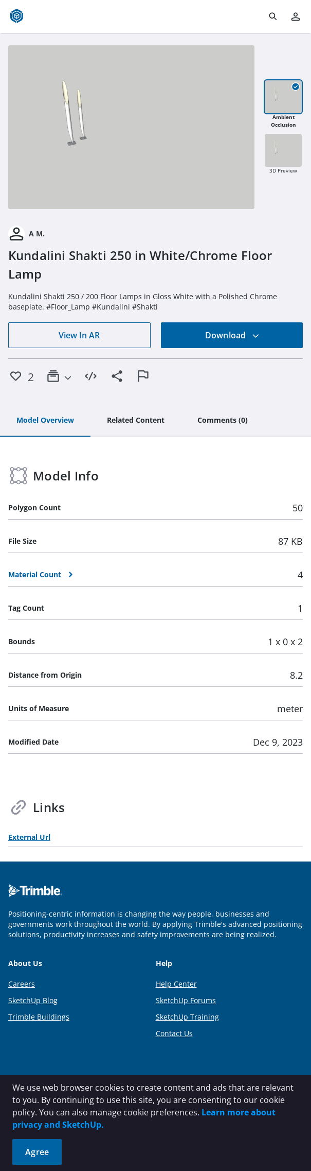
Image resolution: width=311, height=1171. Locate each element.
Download (232, 335)
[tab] (45, 421)
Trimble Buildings (38, 1017)
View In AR (79, 335)
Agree (37, 1152)
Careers (21, 984)
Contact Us (174, 1033)
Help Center (176, 984)
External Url (29, 837)
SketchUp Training (187, 1017)
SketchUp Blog (33, 1000)
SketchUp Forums (186, 1000)
